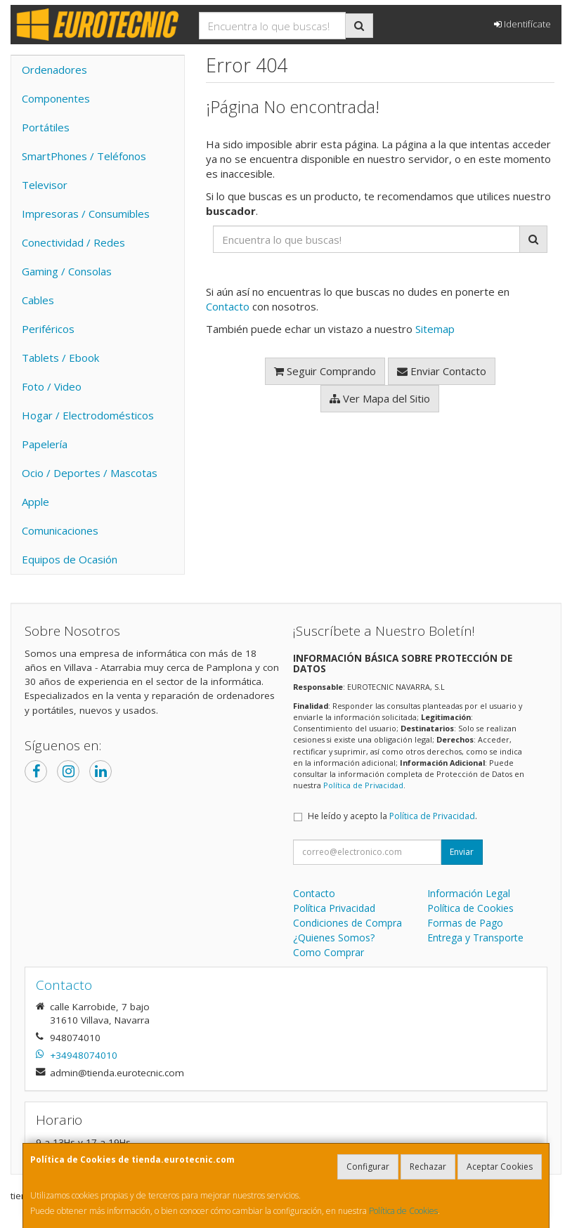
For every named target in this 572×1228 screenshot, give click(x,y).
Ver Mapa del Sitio (380, 398)
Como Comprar (328, 952)
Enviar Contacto (441, 371)
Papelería (44, 444)
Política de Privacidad (363, 785)
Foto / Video (52, 386)
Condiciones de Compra (347, 922)
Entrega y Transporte (475, 937)
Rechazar (428, 1167)
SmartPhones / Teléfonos (84, 156)
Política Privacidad (334, 908)
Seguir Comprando (325, 371)
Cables (38, 300)
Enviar (462, 852)
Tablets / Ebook (60, 358)
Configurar (367, 1167)
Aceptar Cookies (500, 1167)
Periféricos (48, 329)
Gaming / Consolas (67, 271)
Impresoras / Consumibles (86, 214)
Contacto (227, 306)
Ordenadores (54, 70)
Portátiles (46, 127)
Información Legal (468, 893)
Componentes (56, 98)
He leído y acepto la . (392, 816)
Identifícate (522, 24)
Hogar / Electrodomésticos (88, 415)
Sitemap (435, 329)
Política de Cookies (403, 1211)
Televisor (44, 185)
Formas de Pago (465, 922)
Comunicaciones (60, 530)
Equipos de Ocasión (69, 559)
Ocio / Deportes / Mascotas (89, 473)
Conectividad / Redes (73, 242)
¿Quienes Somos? (334, 937)
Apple (35, 502)
